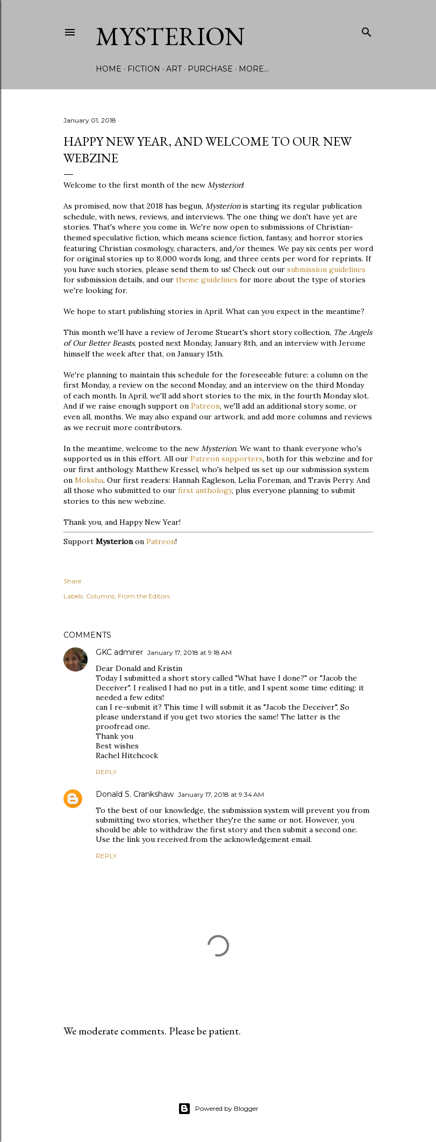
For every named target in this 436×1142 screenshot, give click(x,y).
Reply (106, 772)
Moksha (89, 480)
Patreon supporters (226, 458)
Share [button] (72, 581)
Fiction (143, 69)
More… (254, 69)
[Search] (366, 29)
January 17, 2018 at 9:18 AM (189, 652)
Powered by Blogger (218, 1108)
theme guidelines (207, 279)
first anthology (205, 490)
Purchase (210, 69)
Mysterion (170, 36)
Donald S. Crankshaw (135, 794)
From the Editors (144, 596)
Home (108, 69)
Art (174, 69)
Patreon (205, 406)
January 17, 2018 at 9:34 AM (221, 794)
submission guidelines (326, 269)
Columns (100, 596)
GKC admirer (119, 652)
